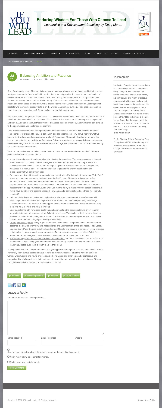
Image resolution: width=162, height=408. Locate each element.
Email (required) (48, 338)
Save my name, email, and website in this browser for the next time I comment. (43, 352)
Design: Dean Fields (146, 400)
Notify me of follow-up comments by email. (29, 357)
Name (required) (14, 338)
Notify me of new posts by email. (25, 362)
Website (78, 338)
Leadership (37, 79)
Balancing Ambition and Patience (45, 76)
